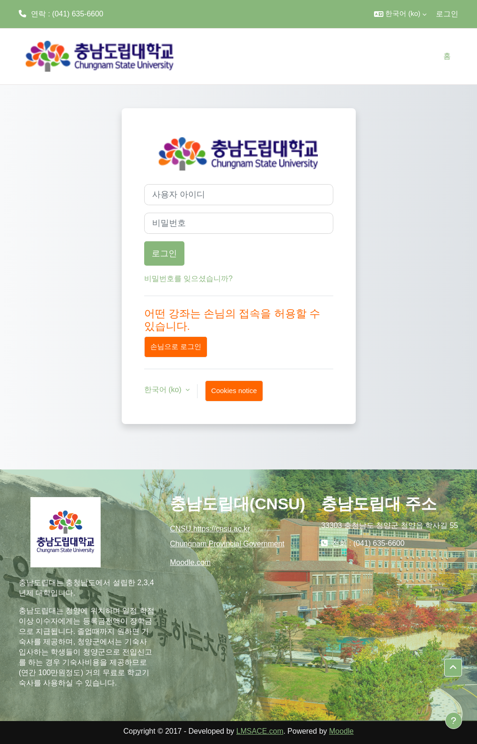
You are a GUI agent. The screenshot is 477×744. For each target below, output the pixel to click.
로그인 (447, 14)
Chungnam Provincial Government (227, 544)
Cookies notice (234, 390)
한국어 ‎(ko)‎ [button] (163, 390)
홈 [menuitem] (447, 56)
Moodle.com (190, 562)
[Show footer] (453, 720)
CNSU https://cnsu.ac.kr (210, 529)
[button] (400, 14)
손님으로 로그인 (175, 346)
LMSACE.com (259, 731)
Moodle (341, 731)
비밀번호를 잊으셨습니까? (188, 279)
